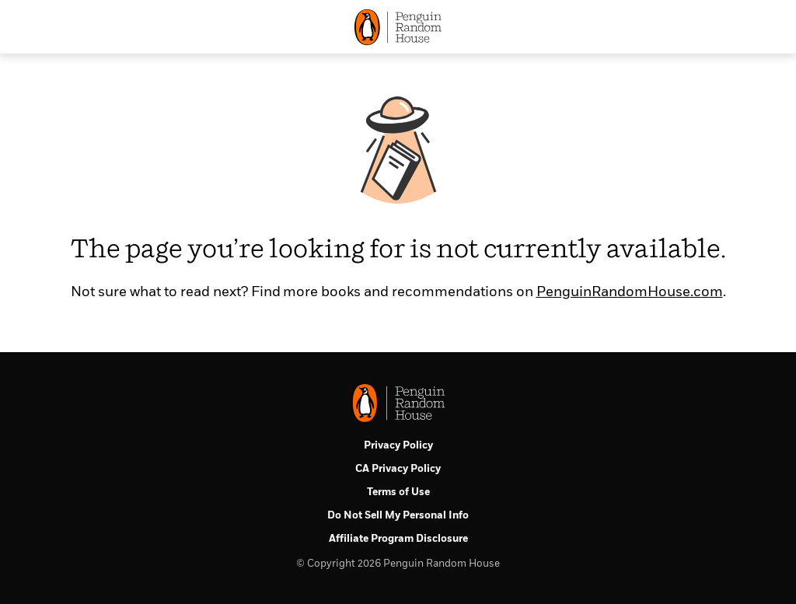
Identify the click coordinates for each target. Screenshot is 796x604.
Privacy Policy (398, 446)
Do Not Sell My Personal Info (398, 516)
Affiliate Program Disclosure (398, 539)
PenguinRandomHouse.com (629, 292)
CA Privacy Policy (398, 469)
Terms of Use (398, 492)
